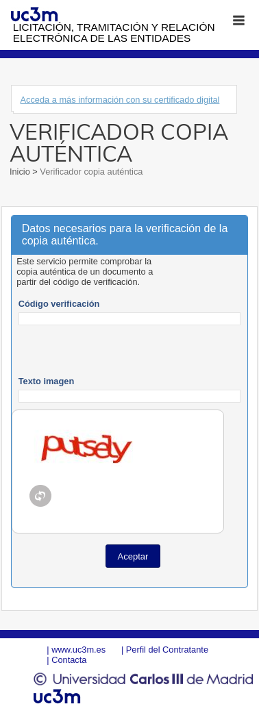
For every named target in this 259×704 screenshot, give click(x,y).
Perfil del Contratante (167, 649)
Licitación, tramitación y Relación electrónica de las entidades (114, 32)
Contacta (68, 660)
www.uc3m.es (78, 649)
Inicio (21, 171)
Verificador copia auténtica (90, 171)
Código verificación (59, 304)
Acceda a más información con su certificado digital (119, 100)
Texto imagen (46, 381)
